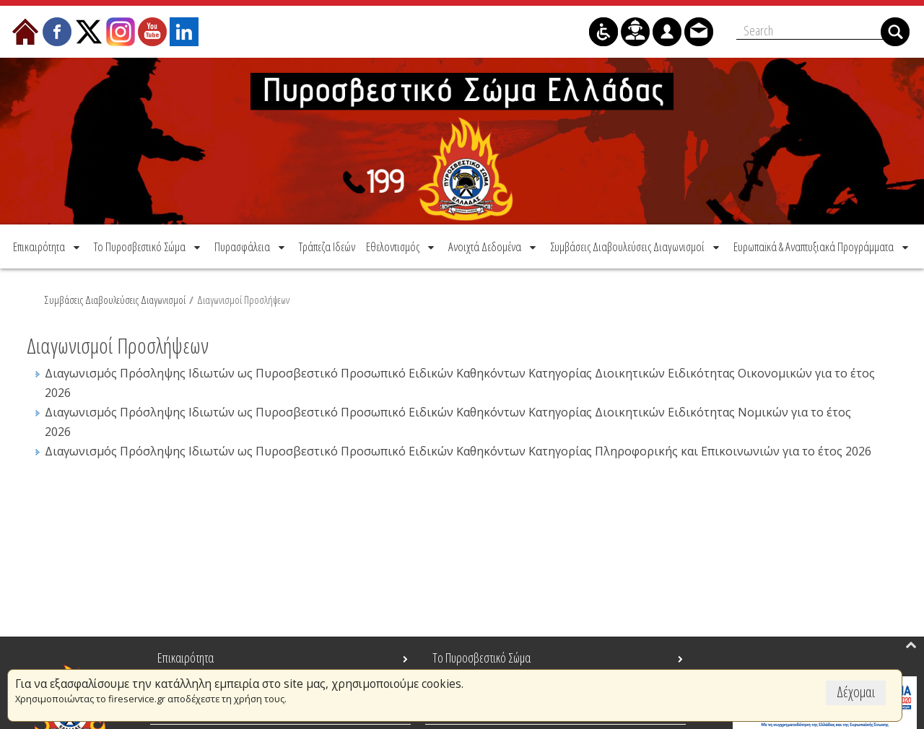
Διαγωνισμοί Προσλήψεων (243, 299)
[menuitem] (47, 246)
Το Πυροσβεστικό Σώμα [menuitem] (481, 657)
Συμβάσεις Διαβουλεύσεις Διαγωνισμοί (115, 299)
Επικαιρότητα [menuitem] (185, 657)
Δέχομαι (856, 692)
